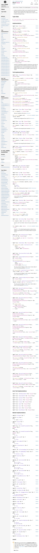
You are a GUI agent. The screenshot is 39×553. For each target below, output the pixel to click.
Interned (33, 7)
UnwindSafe (22, 395)
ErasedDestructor (21, 475)
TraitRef (26, 338)
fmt (15, 125)
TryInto (21, 516)
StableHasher (26, 248)
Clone (20, 109)
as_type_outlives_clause (22, 42)
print (15, 237)
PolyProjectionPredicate (19, 319)
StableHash (21, 242)
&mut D (24, 134)
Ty (19, 96)
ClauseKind (15, 32)
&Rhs (24, 226)
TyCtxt (19, 60)
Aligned (19, 415)
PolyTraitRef (24, 61)
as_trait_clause (20, 34)
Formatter (26, 125)
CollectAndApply (23, 449)
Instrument (20, 482)
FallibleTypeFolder (17, 261)
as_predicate (19, 27)
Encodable (15, 167)
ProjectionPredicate (18, 41)
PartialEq (21, 219)
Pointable (19, 499)
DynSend (21, 397)
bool (33, 220)
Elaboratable (22, 146)
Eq (19, 172)
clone (15, 111)
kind (17, 31)
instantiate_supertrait (22, 57)
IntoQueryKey (20, 490)
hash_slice (17, 181)
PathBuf (18, 194)
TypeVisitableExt (23, 520)
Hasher (21, 176)
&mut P (24, 237)
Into (20, 484)
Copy (20, 121)
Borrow (18, 437)
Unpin (20, 407)
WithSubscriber (21, 536)
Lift (22, 209)
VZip (20, 531)
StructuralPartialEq (24, 253)
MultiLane (17, 534)
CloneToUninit (20, 445)
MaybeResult (20, 497)
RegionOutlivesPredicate (19, 52)
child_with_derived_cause (20, 154)
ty (18, 1)
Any (18, 417)
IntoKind (21, 200)
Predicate (15, 29)
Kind (16, 202)
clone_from (17, 115)
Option (14, 35)
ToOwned (19, 503)
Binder (33, 19)
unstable (33, 115)
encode (15, 169)
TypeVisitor (24, 280)
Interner (15, 96)
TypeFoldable (22, 256)
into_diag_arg (17, 193)
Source (14, 4)
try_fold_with (17, 260)
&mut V (23, 282)
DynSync (21, 399)
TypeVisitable (22, 277)
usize (20, 160)
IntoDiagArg (22, 191)
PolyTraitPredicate (29, 159)
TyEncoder (23, 165)
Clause (20, 26)
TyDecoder (23, 131)
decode (15, 134)
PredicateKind (16, 20)
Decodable (15, 132)
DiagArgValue (26, 194)
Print (14, 236)
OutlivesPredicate (28, 95)
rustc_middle (15, 1)
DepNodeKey (23, 451)
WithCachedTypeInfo (26, 19)
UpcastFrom (21, 288)
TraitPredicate (26, 35)
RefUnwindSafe (23, 393)
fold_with (16, 270)
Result (14, 126)
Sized (18, 186)
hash (15, 176)
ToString (19, 507)
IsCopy (14, 427)
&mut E (24, 169)
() (32, 237)
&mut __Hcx (21, 247)
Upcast (22, 525)
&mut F (20, 263)
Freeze (20, 401)
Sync (20, 405)
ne (14, 226)
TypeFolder (23, 270)
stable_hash (17, 244)
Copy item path (21, 3)
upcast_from (17, 292)
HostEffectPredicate (26, 102)
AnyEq (18, 421)
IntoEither (20, 488)
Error (25, 265)
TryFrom (21, 512)
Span (19, 158)
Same (18, 501)
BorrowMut (19, 441)
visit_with (17, 280)
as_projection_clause (21, 37)
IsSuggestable (24, 492)
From (18, 480)
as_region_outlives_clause (22, 48)
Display (21, 138)
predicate (21, 1)
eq (14, 220)
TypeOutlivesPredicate (18, 46)
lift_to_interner (18, 214)
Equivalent (21, 460)
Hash (20, 174)
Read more (28, 113)
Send (20, 403)
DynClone (19, 455)
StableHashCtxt (27, 244)
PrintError (15, 239)
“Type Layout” (21, 546)
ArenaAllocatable (25, 425)
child (15, 151)
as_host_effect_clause (19, 101)
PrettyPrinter (24, 234)
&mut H (14, 182)
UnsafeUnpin (22, 409)
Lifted (16, 212)
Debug (20, 123)
